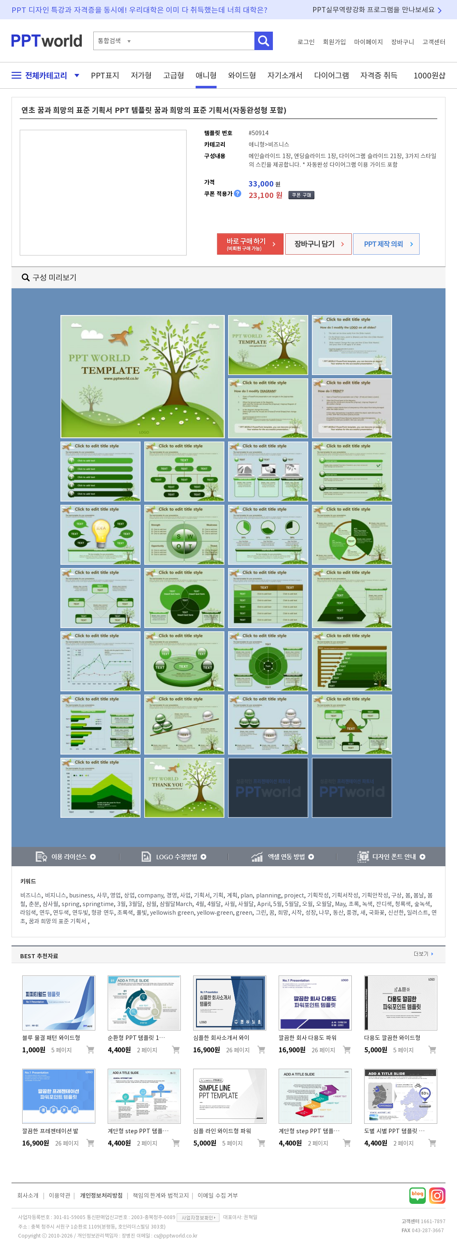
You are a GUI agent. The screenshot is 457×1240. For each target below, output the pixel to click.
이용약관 (59, 1196)
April (263, 904)
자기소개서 (285, 75)
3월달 (136, 904)
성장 (310, 913)
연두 (44, 913)
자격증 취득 (378, 75)
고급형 (173, 75)
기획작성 (318, 895)
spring (71, 904)
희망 (283, 913)
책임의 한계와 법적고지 (161, 1196)
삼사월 (50, 904)
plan (246, 895)
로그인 (306, 42)
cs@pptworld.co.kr (175, 1235)
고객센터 (433, 42)
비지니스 (55, 895)
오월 (307, 904)
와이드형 (242, 75)
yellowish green (172, 913)
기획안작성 (375, 895)
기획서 (202, 895)
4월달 (214, 904)
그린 (261, 913)
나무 (324, 913)
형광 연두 (102, 913)
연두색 (61, 913)
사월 (229, 904)
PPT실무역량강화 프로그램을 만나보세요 (373, 9)
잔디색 (384, 904)
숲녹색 (422, 904)
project (294, 895)
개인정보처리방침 (101, 1196)
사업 (185, 895)
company (150, 895)
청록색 (403, 904)
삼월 (151, 904)
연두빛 (80, 913)
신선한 (396, 913)
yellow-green (215, 913)
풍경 (351, 913)
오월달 (324, 904)
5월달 (292, 904)
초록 (354, 904)
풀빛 (141, 913)
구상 (396, 895)
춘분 (34, 904)
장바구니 (402, 42)
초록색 (125, 913)
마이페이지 (368, 42)
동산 (338, 913)
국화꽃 (377, 913)
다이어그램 (331, 75)
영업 (115, 895)
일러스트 (417, 913)
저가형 (141, 75)
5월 (277, 904)
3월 (121, 904)
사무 (102, 895)
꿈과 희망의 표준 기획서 (58, 921)
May (340, 904)
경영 (171, 895)
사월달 (246, 904)
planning (268, 895)
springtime (98, 904)
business (81, 895)
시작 (296, 913)
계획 (232, 895)
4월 (200, 904)
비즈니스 (31, 895)
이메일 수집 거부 (218, 1196)
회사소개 (28, 1196)
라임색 (28, 913)
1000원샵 (429, 75)
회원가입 (334, 42)
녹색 (367, 904)
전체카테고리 (43, 75)
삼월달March (175, 904)
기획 (218, 895)
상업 (129, 895)
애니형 (206, 75)
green (244, 913)
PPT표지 (105, 75)
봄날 (418, 895)
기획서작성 (345, 895)
